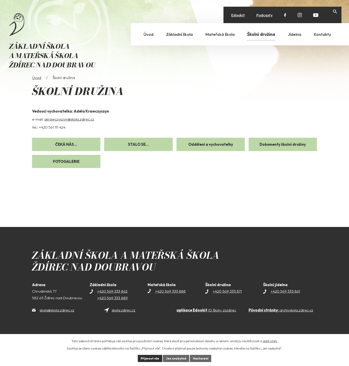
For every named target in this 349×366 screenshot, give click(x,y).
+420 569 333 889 (112, 305)
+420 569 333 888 (170, 298)
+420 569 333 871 (227, 298)
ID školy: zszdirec (206, 317)
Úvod (36, 85)
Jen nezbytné (176, 358)
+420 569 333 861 (285, 298)
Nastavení (201, 358)
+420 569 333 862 (112, 298)
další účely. (270, 341)
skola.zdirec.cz (123, 317)
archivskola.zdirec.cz (281, 317)
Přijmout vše (149, 358)
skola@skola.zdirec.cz (57, 317)
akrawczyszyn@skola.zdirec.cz (69, 126)
